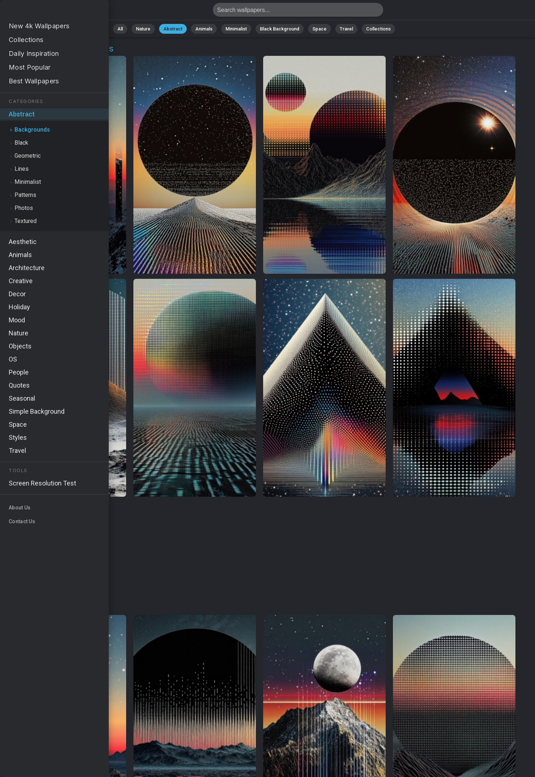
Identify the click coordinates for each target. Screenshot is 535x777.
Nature (143, 29)
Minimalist (236, 29)
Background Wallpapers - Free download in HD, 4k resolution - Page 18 (43, 12)
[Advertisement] (259, 556)
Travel (346, 29)
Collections (378, 29)
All (120, 29)
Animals (203, 29)
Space (319, 29)
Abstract (172, 29)
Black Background (279, 29)
